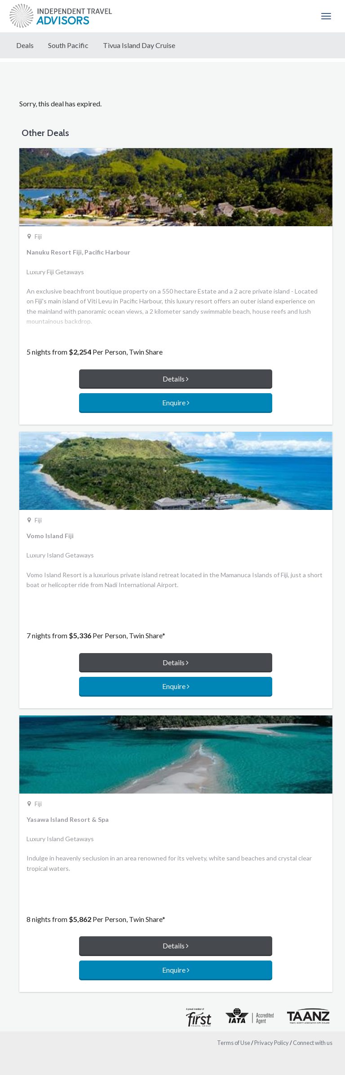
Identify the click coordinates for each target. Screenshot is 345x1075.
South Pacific (68, 45)
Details (176, 378)
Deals (25, 45)
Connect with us (312, 1042)
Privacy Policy (271, 1042)
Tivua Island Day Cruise (139, 45)
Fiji (38, 236)
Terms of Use (233, 1042)
